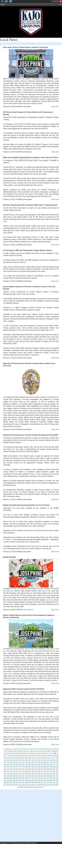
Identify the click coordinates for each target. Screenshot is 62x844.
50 (57, 751)
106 (20, 758)
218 (32, 771)
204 (44, 769)
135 (54, 760)
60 (24, 753)
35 (24, 751)
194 (14, 769)
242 (51, 774)
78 (9, 756)
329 (41, 785)
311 (41, 783)
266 (14, 778)
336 (22, 787)
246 (8, 776)
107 (23, 758)
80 (13, 756)
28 (9, 751)
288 (26, 780)
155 (5, 765)
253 (29, 776)
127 (29, 760)
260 (51, 776)
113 (41, 758)
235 (29, 774)
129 (35, 760)
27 (7, 751)
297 (54, 780)
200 (32, 769)
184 (38, 767)
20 (47, 749)
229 (11, 774)
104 (14, 758)
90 (35, 756)
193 (11, 769)
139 (11, 762)
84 (22, 756)
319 (11, 785)
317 (5, 785)
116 (51, 758)
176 (14, 767)
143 (23, 762)
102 (8, 758)
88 (30, 756)
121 (11, 760)
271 (29, 778)
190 (57, 767)
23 (53, 749)
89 (33, 756)
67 (40, 753)
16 (38, 749)
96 (48, 756)
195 (17, 769)
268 (20, 778)
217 (29, 771)
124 (20, 760)
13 (31, 749)
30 (13, 751)
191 (5, 769)
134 (51, 760)
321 (17, 785)
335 (19, 787)
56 (16, 753)
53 (9, 753)
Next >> (41, 787)
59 (22, 753)
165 (35, 765)
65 (35, 753)
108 (26, 758)
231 (17, 774)
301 (11, 783)
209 (5, 771)
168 (44, 765)
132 (44, 760)
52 (7, 753)
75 (57, 753)
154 (57, 762)
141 (17, 762)
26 (5, 751)
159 (17, 765)
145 (29, 762)
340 (34, 787)
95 (46, 756)
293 (41, 780)
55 (13, 753)
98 (52, 756)
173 (5, 767)
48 (53, 751)
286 (20, 780)
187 (48, 767)
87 (28, 756)
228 (8, 774)
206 (51, 769)
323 (23, 785)
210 (8, 771)
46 (48, 751)
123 (17, 760)
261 (54, 776)
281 (5, 780)
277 (48, 778)
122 (14, 760)
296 (51, 780)
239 (41, 774)
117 (54, 758)
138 (8, 762)
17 (40, 749)
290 (32, 780)
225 (54, 771)
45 (46, 751)
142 (20, 762)
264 (8, 778)
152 (51, 762)
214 (20, 771)
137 (5, 762)
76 (4, 756)
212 (14, 771)
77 (6, 756)
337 (25, 787)
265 (11, 778)
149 (41, 762)
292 (38, 780)
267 (17, 778)
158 (14, 765)
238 (38, 774)
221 (41, 771)
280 (57, 778)
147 (35, 762)
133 (48, 760)
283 (11, 780)
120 (8, 760)
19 (45, 749)
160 (20, 765)
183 (35, 767)
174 (8, 767)
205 (48, 769)
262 (57, 776)
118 (57, 758)
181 (29, 767)
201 (35, 769)
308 (32, 783)
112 (38, 758)
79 (11, 756)
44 (44, 751)
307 (29, 783)
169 (48, 765)
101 (5, 758)
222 (44, 771)
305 (23, 783)
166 (38, 765)
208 (57, 769)
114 (44, 758)
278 (51, 778)
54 (11, 753)
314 (51, 783)
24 (55, 749)
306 (26, 783)
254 (32, 776)
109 (29, 758)
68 (42, 753)
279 (54, 778)
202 (38, 769)
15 (36, 749)
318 (8, 785)
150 (44, 762)
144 (26, 762)
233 (23, 774)
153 (54, 762)
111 (35, 758)
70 (46, 753)
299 (5, 783)
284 (14, 780)
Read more (55, 106)
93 (41, 756)
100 (57, 756)
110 (32, 758)
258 (44, 776)
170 (51, 765)
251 (23, 776)
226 (57, 771)
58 (20, 753)
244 (57, 774)
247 (11, 776)
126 (26, 760)
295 (48, 780)
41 (37, 751)
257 (41, 776)
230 (14, 774)
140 (14, 762)
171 (54, 765)
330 (44, 785)
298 (57, 780)
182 (32, 767)
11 (27, 749)
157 (11, 765)
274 (38, 778)
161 (23, 765)
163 (29, 765)
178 (20, 767)
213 (17, 771)
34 (22, 751)
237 (35, 774)
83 (19, 756)
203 (41, 769)
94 (44, 756)
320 (14, 785)
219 (35, 771)
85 (24, 756)
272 (32, 778)
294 (44, 780)
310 (38, 783)
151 (48, 762)
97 (50, 756)
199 (29, 769)
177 (17, 767)
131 (41, 760)
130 (38, 760)
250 (20, 776)
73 (53, 753)
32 (18, 751)
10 (25, 749)
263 (5, 778)
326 (32, 785)
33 (20, 751)
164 (32, 765)
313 (48, 783)
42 (40, 751)
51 (5, 753)
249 (17, 776)
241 (48, 774)
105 (17, 758)
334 (57, 785)
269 (23, 778)
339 (31, 787)
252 (26, 776)
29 (11, 751)
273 (35, 778)
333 (54, 785)
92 (39, 756)
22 (51, 749)
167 (41, 765)
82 (17, 756)
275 (41, 778)
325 (29, 785)
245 (5, 776)
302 (14, 783)
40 (35, 751)
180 (26, 767)
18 (42, 749)
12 (29, 749)
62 (29, 753)
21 (49, 749)
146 (32, 762)
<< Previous (7, 749)
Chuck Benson (28, 609)
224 (51, 771)
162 (26, 765)
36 (27, 751)
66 (37, 753)
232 (20, 774)
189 (54, 767)
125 (23, 760)
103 (11, 758)
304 (20, 783)
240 (44, 774)
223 (48, 771)
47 (51, 751)
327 (35, 785)
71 (48, 753)
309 (35, 783)
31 (16, 751)
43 (42, 751)
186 (44, 767)
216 (26, 771)
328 (38, 785)
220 (38, 771)
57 (18, 753)
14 (34, 749)
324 (26, 785)
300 (8, 783)
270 (26, 778)
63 (31, 753)
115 (48, 758)
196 (20, 769)
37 (29, 751)
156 (8, 765)
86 (26, 756)
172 (57, 765)
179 (23, 767)
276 (44, 778)
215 (23, 771)
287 (23, 780)
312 (44, 783)
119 (5, 760)
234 (26, 774)
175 (11, 767)
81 (15, 756)
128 (32, 760)
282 (8, 780)
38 (31, 751)
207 (54, 769)
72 (51, 753)
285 (17, 780)
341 (37, 787)
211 (11, 771)
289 (29, 780)
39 (33, 751)
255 (35, 776)
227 (5, 774)
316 (57, 783)
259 (48, 776)
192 (8, 769)
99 (55, 756)
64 (33, 753)
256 (38, 776)
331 (48, 785)
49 (55, 751)
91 (37, 756)
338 (28, 787)
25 (58, 749)
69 (44, 753)
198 (26, 769)
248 (14, 776)
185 (41, 767)
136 (57, 760)
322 (20, 785)
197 (23, 769)
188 (51, 767)
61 (27, 753)
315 (54, 783)
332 (51, 785)
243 (54, 774)
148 (38, 762)
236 (32, 774)
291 (35, 780)
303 (17, 783)
